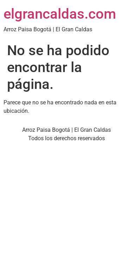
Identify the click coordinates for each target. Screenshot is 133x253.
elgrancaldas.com (60, 14)
